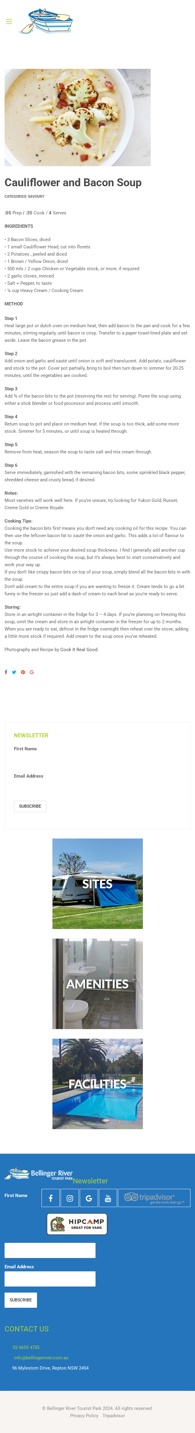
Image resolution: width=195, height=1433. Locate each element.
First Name (25, 749)
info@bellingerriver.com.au (41, 1358)
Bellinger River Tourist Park (74, 1408)
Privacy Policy (84, 1415)
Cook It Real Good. (79, 649)
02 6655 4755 (26, 1347)
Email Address (28, 776)
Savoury (36, 196)
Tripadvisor (114, 1415)
